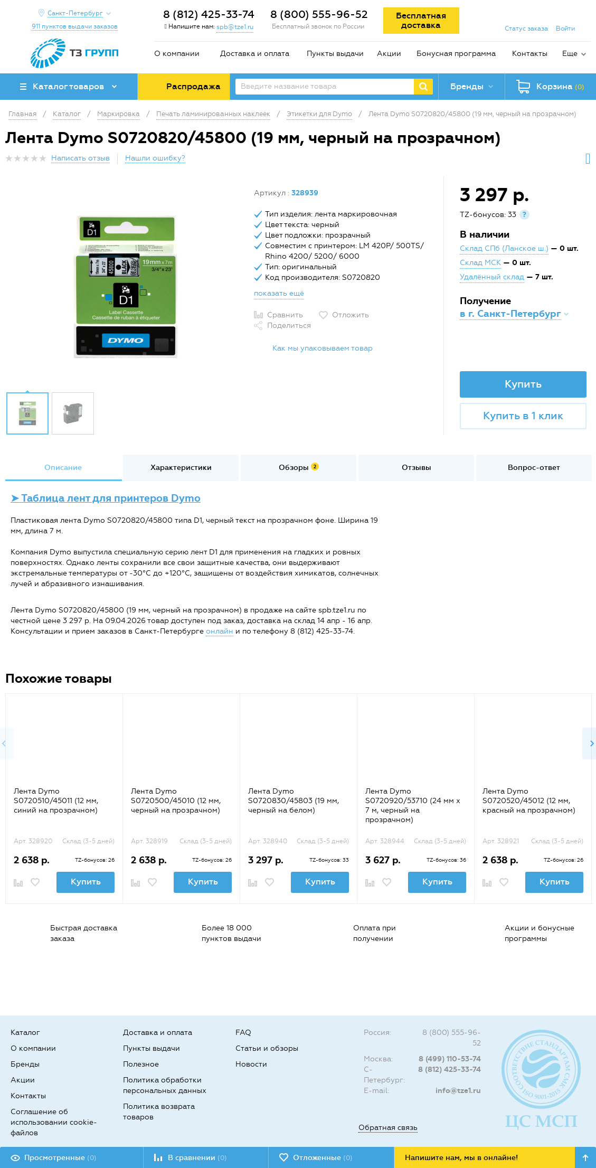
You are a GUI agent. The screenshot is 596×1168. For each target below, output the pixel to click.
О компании (177, 53)
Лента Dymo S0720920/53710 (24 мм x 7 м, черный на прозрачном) (412, 805)
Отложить (350, 314)
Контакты (529, 53)
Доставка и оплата (254, 53)
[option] (125, 286)
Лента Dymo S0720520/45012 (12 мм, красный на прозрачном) (529, 801)
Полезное (141, 1064)
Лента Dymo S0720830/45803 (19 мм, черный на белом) (293, 801)
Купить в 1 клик (523, 415)
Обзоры (299, 467)
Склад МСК (480, 262)
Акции (389, 53)
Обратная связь (388, 1127)
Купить (523, 384)
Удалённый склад (492, 276)
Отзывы (416, 467)
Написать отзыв (80, 158)
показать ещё (279, 293)
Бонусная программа (456, 53)
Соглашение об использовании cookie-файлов (54, 1122)
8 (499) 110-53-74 (450, 1058)
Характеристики (181, 467)
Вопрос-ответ (534, 467)
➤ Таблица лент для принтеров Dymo (106, 498)
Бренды (25, 1064)
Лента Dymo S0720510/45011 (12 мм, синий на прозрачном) (56, 801)
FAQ (243, 1032)
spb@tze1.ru (234, 27)
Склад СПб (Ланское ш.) (504, 248)
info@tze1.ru (458, 1090)
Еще (570, 53)
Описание (63, 467)
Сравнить (285, 314)
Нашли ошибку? (155, 158)
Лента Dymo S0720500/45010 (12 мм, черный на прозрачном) (176, 801)
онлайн (219, 631)
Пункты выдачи (335, 53)
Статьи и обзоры (266, 1048)
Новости (251, 1064)
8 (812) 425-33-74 (208, 14)
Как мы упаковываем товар (322, 348)
